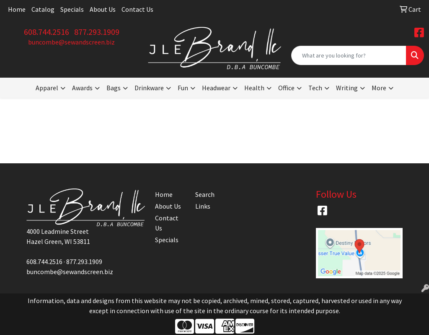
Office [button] (286, 88)
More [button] (379, 88)
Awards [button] (82, 88)
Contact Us (137, 9)
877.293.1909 (96, 31)
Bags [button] (113, 88)
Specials (72, 9)
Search (204, 194)
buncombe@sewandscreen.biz (71, 42)
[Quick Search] (348, 55)
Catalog (42, 9)
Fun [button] (183, 88)
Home (17, 9)
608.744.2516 (46, 31)
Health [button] (254, 88)
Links (202, 206)
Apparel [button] (47, 88)
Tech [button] (315, 88)
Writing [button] (347, 88)
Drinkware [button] (149, 88)
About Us (103, 9)
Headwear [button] (216, 88)
